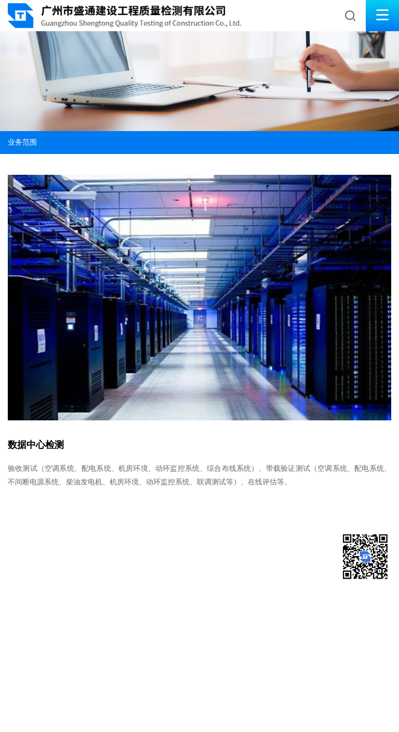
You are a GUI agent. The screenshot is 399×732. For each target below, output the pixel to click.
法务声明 (85, 685)
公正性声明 (121, 685)
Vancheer (122, 711)
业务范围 (22, 142)
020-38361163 (33, 555)
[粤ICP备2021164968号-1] (42, 711)
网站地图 (20, 685)
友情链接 (53, 685)
